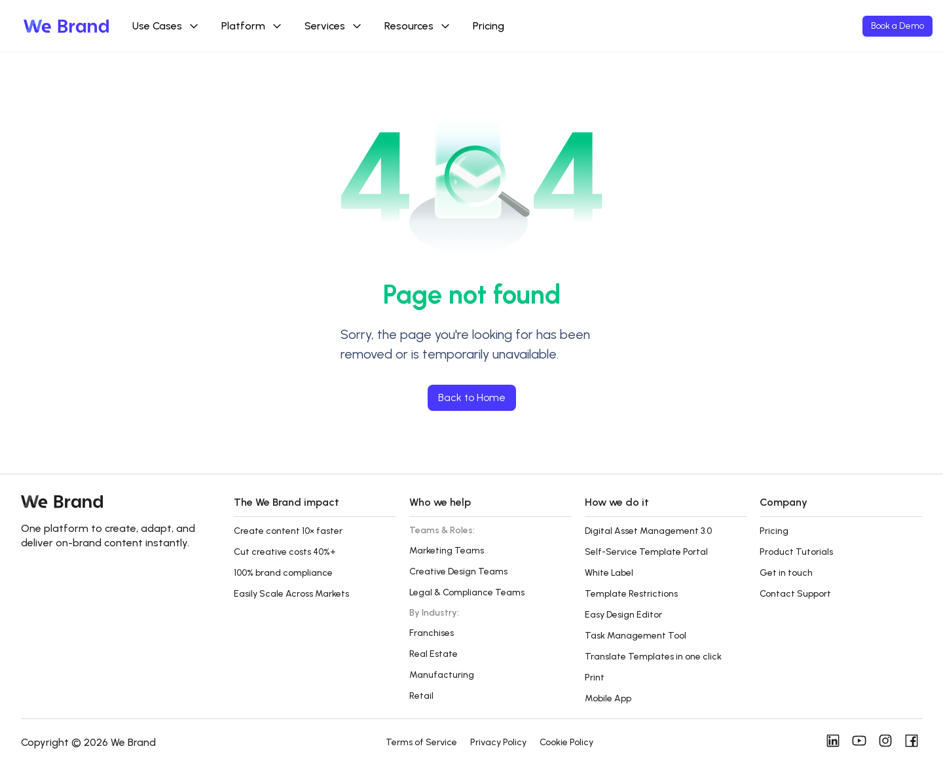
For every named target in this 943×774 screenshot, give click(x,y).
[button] (315, 510)
